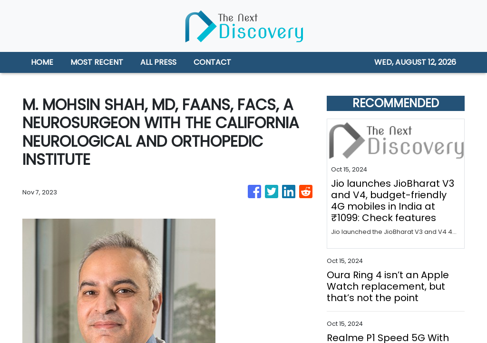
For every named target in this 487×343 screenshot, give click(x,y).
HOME (42, 62)
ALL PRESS (158, 62)
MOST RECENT (96, 62)
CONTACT (212, 62)
